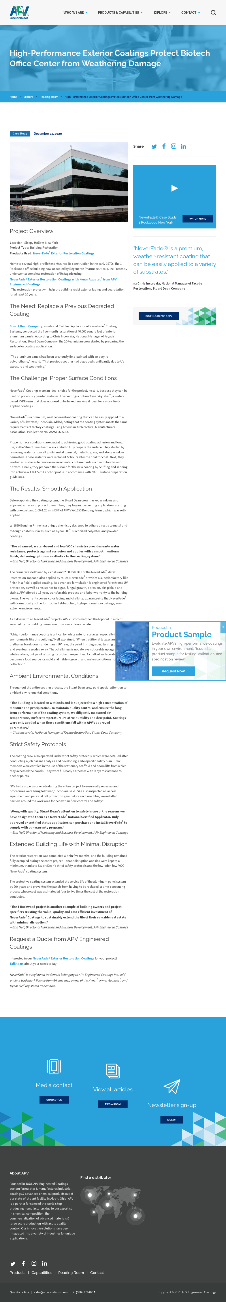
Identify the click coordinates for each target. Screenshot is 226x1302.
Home (13, 96)
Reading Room (49, 96)
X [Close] (223, 627)
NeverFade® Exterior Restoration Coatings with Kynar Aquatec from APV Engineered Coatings (63, 301)
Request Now (173, 671)
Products (17, 1272)
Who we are (74, 12)
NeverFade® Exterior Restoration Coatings (63, 978)
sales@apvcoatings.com (51, 1292)
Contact (188, 12)
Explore (160, 12)
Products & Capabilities (118, 12)
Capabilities (42, 1272)
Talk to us (17, 983)
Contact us (54, 1120)
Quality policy (19, 1292)
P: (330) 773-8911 (84, 1292)
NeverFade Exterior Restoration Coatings (63, 272)
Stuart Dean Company (26, 346)
